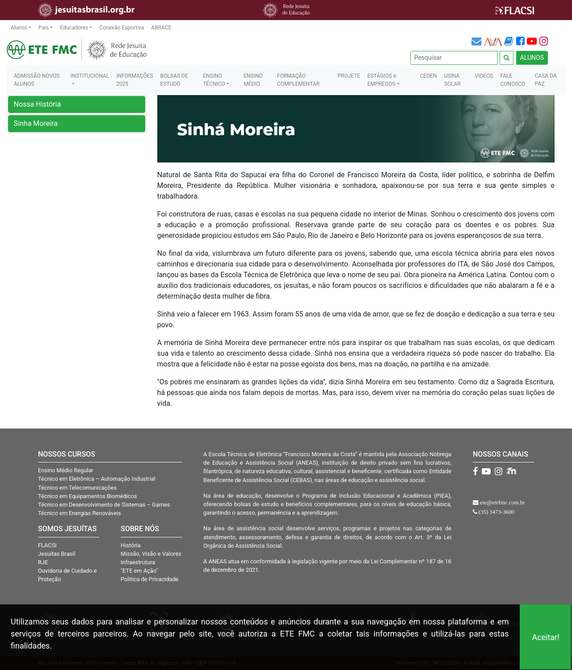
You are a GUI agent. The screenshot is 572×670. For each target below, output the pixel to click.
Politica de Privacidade (149, 579)
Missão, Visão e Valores (151, 553)
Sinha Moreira (36, 123)
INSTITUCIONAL (90, 76)
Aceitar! (545, 637)
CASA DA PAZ (546, 80)
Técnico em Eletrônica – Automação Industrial (97, 478)
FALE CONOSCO (513, 80)
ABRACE (161, 28)
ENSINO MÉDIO (253, 80)
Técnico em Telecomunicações (77, 487)
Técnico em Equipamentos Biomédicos (87, 496)
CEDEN (428, 76)
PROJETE (348, 76)
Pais (43, 28)
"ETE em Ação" (139, 570)
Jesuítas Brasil (56, 553)
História (131, 545)
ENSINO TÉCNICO (214, 80)
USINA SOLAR (452, 80)
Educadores (74, 28)
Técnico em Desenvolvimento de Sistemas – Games (104, 504)
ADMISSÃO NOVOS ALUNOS (36, 80)
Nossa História (37, 104)
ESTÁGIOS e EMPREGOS (381, 80)
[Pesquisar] (454, 58)
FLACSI (47, 545)
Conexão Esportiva (121, 28)
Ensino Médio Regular (65, 470)
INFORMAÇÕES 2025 (134, 80)
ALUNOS (532, 57)
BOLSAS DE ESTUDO (174, 80)
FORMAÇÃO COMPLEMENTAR (298, 80)
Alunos (19, 28)
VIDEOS (484, 76)
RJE (43, 562)
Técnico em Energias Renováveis (79, 513)
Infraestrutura (138, 562)
